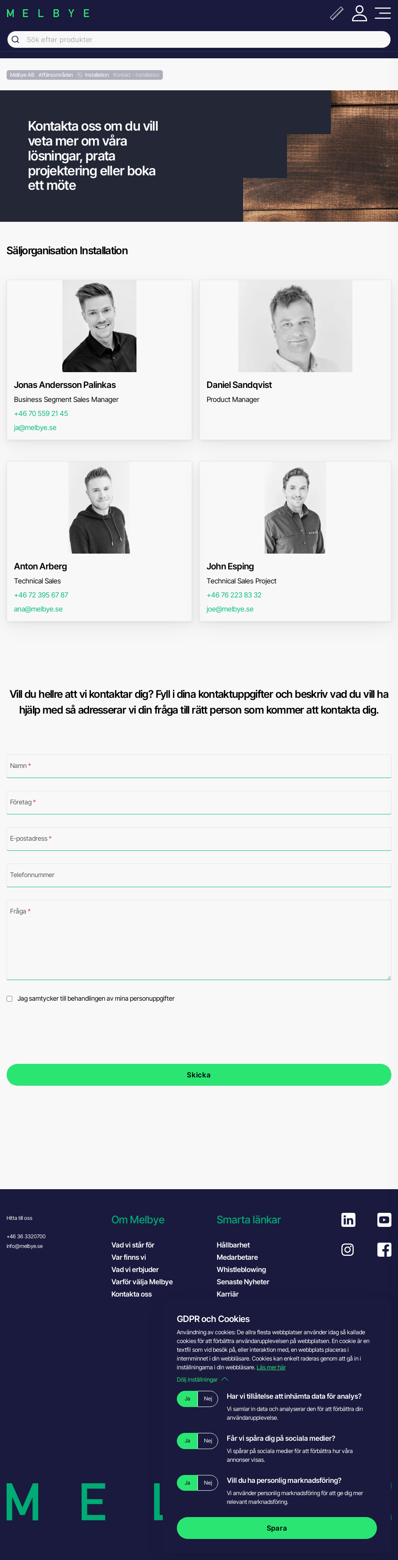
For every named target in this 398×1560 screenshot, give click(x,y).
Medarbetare (237, 1257)
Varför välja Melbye (142, 1281)
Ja (187, 1398)
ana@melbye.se (38, 608)
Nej (208, 1398)
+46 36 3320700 (26, 1236)
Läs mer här (271, 1367)
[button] (159, 1219)
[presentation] (73, 1033)
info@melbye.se (25, 1246)
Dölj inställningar (202, 1379)
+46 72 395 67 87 (41, 594)
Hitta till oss (19, 1218)
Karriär (228, 1294)
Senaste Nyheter (243, 1281)
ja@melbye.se (35, 427)
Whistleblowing (241, 1269)
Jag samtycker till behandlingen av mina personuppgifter (96, 998)
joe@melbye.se (230, 608)
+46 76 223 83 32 (234, 594)
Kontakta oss (131, 1294)
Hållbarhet (233, 1244)
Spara (277, 1528)
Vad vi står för (132, 1244)
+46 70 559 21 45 (41, 413)
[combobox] (199, 39)
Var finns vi (128, 1257)
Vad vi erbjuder (135, 1269)
